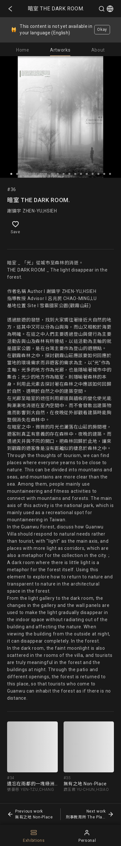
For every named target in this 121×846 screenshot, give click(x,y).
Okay (102, 29)
